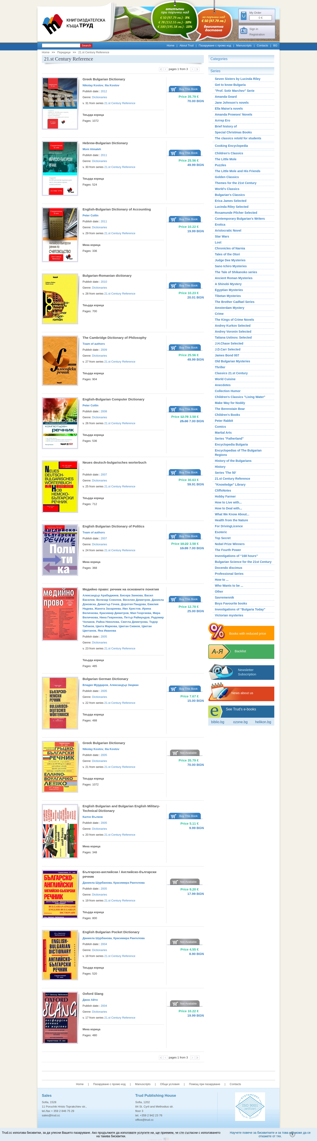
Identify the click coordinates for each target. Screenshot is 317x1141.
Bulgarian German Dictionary (105, 679)
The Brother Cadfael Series (234, 302)
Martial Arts (223, 432)
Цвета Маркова (106, 626)
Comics (220, 426)
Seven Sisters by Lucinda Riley (237, 79)
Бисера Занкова (131, 595)
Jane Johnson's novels (232, 102)
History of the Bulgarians (233, 461)
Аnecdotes (223, 385)
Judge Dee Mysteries (230, 260)
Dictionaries (99, 97)
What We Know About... (232, 514)
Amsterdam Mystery (229, 308)
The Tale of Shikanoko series (236, 272)
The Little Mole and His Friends (237, 171)
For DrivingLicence (229, 526)
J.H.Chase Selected (229, 343)
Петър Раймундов (136, 617)
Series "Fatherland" (229, 438)
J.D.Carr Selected (227, 349)
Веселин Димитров (136, 599)
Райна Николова (107, 621)
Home (171, 45)
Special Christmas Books (233, 132)
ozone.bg (240, 722)
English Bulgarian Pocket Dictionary (111, 932)
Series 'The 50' (225, 472)
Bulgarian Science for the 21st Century (243, 562)
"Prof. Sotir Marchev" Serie (234, 90)
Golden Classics (227, 177)
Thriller (220, 367)
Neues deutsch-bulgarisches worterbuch (114, 462)
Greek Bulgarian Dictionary (104, 79)
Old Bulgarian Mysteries (232, 361)
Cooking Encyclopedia (231, 145)
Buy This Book (188, 89)
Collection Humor (228, 391)
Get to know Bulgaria (230, 85)
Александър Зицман (124, 685)
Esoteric (221, 532)
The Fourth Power (228, 550)
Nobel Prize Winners (230, 544)
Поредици (63, 52)
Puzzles (220, 165)
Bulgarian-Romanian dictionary (107, 275)
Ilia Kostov (112, 85)
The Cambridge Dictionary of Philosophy (114, 337)
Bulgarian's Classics (230, 195)
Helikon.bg (263, 722)
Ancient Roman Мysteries (233, 278)
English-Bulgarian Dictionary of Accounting (117, 209)
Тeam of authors (94, 343)
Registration (257, 34)
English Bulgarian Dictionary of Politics (113, 526)
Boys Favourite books (231, 603)
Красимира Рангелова (129, 882)
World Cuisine (225, 379)
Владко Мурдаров (95, 685)
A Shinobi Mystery (228, 284)
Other (219, 591)
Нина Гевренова (111, 617)
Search (86, 45)
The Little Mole (225, 159)
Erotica (220, 224)
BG (275, 45)
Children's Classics (229, 153)
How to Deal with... (228, 508)
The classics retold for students (238, 138)
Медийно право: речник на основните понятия (121, 589)
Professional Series (229, 573)
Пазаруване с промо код (215, 45)
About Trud (187, 45)
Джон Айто (90, 999)
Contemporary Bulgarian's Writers (240, 218)
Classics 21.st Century (231, 373)
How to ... (222, 579)
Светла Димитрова (134, 621)
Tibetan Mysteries (228, 296)
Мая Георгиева (140, 613)
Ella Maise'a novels (229, 108)
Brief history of (226, 126)
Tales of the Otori (227, 254)
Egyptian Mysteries (229, 290)
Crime (219, 313)
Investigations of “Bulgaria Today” (240, 609)
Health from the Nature (231, 520)
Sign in (253, 29)
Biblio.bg (217, 722)
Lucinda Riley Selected (232, 206)
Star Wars (222, 236)
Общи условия (169, 1084)
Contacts (262, 45)
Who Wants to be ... (229, 585)
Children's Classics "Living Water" (240, 397)
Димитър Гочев (108, 604)
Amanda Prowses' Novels (233, 114)
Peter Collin (90, 215)
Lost (218, 242)
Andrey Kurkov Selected (233, 325)
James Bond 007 (227, 355)
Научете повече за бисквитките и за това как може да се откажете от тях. (270, 1134)
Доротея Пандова (133, 604)
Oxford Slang (93, 993)
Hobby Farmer (225, 496)
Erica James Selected (230, 201)
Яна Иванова (107, 630)
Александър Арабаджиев (100, 595)
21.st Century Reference (93, 52)
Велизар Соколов (108, 599)
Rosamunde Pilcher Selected (236, 212)
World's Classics (227, 189)
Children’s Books (227, 415)
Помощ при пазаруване (204, 1084)
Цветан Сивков (129, 626)
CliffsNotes (223, 490)
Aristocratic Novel (228, 230)
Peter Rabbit (224, 420)
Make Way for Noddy (230, 403)
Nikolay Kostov (93, 85)
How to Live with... (228, 502)
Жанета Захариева (107, 608)
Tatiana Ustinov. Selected (233, 337)
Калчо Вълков (93, 816)
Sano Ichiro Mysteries (231, 266)
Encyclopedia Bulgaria (231, 444)
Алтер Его (222, 120)
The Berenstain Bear (230, 409)
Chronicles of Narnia (230, 248)
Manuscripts (244, 45)
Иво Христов (131, 608)
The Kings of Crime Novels (234, 319)
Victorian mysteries (229, 615)
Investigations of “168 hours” (236, 556)
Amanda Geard (226, 96)
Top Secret (222, 538)
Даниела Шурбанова (97, 882)
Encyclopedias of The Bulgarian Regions (238, 453)
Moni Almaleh (92, 149)
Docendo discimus (228, 568)
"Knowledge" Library (230, 484)
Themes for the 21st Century (235, 183)
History (220, 466)
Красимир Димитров (114, 613)
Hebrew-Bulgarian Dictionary (105, 143)
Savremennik (224, 597)
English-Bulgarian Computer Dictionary (113, 399)
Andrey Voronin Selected (233, 331)
